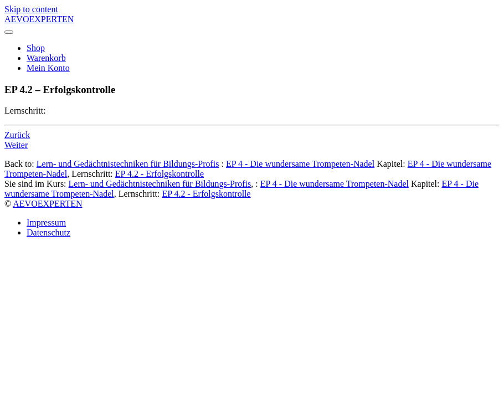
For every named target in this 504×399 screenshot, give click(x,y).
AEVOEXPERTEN (47, 203)
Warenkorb (46, 58)
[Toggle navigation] (8, 32)
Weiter (16, 145)
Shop (36, 48)
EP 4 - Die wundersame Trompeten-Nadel (300, 163)
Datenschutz (48, 232)
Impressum (46, 222)
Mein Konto (48, 68)
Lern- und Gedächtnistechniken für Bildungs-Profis (128, 163)
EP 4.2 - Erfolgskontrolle (159, 173)
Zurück (17, 135)
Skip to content (31, 9)
